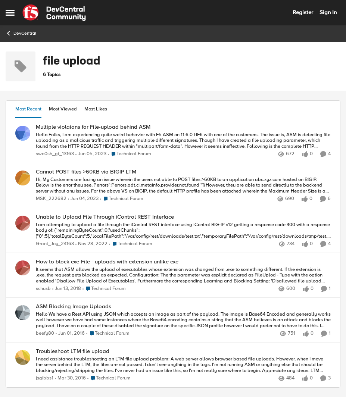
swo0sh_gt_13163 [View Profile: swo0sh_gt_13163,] (55, 154)
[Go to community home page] (54, 13)
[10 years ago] (70, 334)
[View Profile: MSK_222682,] (22, 178)
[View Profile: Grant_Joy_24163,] (22, 223)
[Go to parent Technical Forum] (129, 154)
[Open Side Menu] (10, 12)
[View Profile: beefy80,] (22, 312)
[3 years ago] (90, 154)
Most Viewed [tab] (63, 109)
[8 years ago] (66, 289)
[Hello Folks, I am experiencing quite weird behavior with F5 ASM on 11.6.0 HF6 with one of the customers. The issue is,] (183, 140)
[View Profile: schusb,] (22, 267)
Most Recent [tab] (28, 109)
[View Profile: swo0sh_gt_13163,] (22, 133)
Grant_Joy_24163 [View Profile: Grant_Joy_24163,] (55, 244)
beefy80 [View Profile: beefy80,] (45, 334)
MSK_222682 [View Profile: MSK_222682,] (51, 199)
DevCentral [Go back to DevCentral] (21, 33)
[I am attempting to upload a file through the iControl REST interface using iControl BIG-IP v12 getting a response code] (183, 230)
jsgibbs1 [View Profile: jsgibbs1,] (44, 378)
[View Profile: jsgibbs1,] (22, 357)
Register (303, 12)
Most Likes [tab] (95, 109)
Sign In (328, 12)
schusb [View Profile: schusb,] (43, 288)
